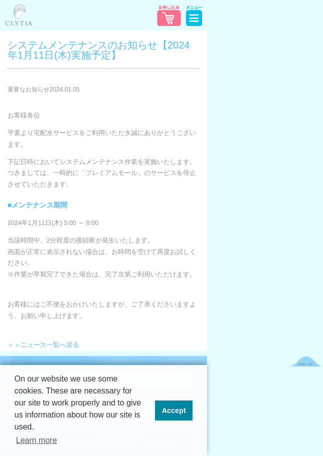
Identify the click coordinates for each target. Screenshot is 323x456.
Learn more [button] (36, 440)
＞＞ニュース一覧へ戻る (43, 345)
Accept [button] (174, 410)
